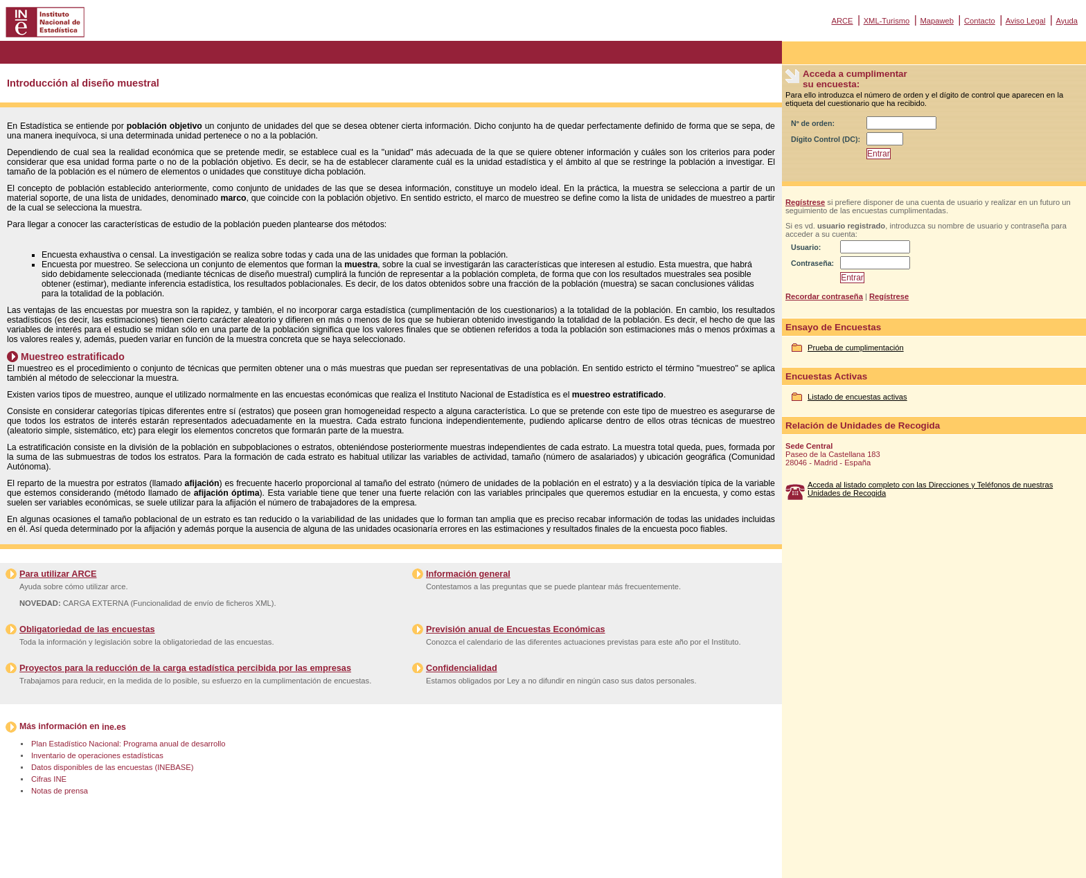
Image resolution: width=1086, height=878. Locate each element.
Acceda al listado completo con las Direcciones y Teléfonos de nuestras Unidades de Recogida (930, 489)
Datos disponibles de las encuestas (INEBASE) (112, 767)
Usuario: (806, 247)
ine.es (114, 727)
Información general (468, 573)
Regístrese (805, 202)
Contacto (979, 21)
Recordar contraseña (824, 296)
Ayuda (1067, 21)
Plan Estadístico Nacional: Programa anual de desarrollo (128, 744)
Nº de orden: (813, 123)
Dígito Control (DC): (825, 139)
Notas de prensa (59, 791)
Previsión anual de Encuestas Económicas (515, 629)
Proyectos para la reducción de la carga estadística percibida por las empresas (185, 668)
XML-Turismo (887, 21)
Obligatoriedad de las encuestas (87, 629)
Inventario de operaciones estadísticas (97, 755)
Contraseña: (812, 263)
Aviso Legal (1026, 21)
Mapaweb (937, 21)
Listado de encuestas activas (857, 397)
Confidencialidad (461, 668)
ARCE (842, 21)
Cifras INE (48, 779)
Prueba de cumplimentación (856, 347)
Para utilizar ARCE (57, 573)
